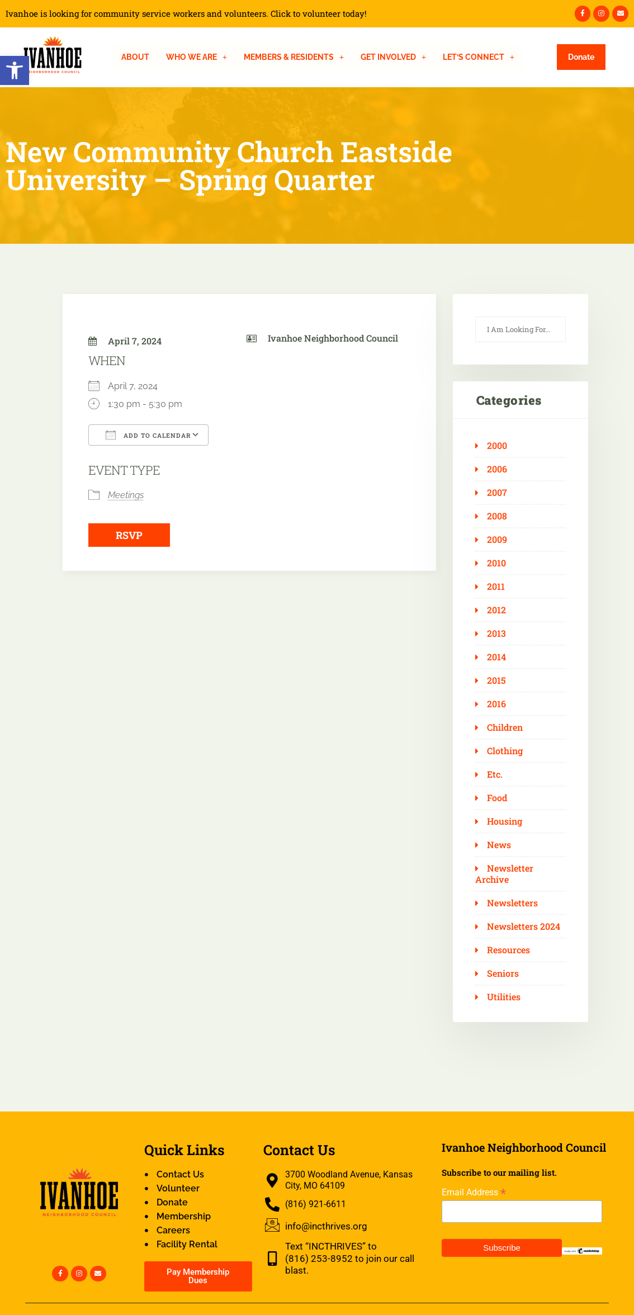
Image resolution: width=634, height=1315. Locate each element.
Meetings (126, 495)
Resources (508, 949)
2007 (497, 492)
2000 (497, 445)
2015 (496, 680)
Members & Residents (294, 57)
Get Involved (393, 57)
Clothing (505, 750)
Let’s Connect (478, 57)
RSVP (129, 535)
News (499, 844)
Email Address (474, 1192)
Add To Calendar (148, 435)
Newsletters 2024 (523, 926)
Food (497, 797)
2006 (497, 469)
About (135, 57)
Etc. (495, 774)
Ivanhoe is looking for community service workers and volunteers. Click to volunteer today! (186, 13)
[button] (14, 70)
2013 (496, 633)
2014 (496, 657)
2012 (496, 610)
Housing (504, 821)
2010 (496, 563)
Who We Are (196, 57)
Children (505, 727)
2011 (496, 586)
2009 (497, 539)
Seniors (503, 973)
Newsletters (512, 903)
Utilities (504, 996)
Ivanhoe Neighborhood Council (333, 338)
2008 (497, 516)
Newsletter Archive (504, 874)
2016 (496, 703)
